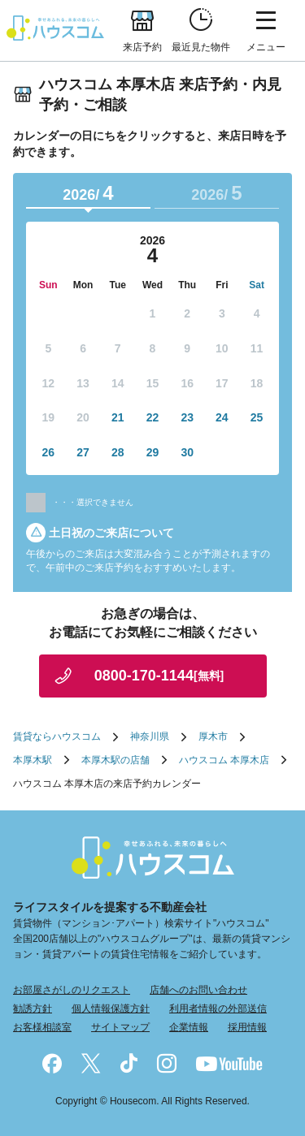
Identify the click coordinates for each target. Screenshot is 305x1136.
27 (82, 452)
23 (187, 417)
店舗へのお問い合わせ (198, 990)
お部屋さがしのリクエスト (71, 990)
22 (152, 417)
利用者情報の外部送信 (218, 1008)
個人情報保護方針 (111, 1008)
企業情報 (188, 1027)
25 (257, 417)
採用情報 (247, 1027)
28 (117, 452)
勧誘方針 (32, 1008)
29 (152, 452)
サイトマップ (120, 1027)
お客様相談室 (42, 1027)
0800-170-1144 (159, 675)
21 (117, 417)
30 (187, 452)
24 (222, 417)
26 (48, 452)
